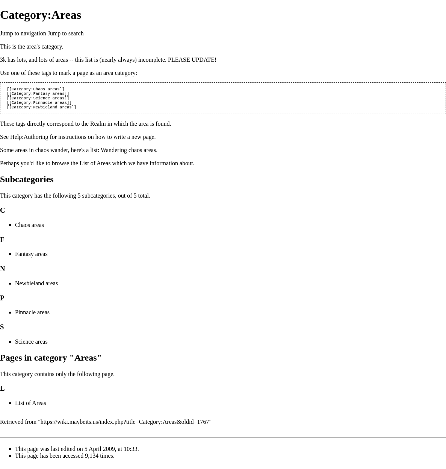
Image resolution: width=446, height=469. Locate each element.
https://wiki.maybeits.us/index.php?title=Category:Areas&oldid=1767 (125, 425)
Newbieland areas (36, 287)
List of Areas (95, 167)
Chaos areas (29, 228)
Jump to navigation (23, 33)
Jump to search (66, 33)
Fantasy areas (31, 257)
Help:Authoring (29, 140)
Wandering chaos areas (128, 154)
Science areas (31, 345)
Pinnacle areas (32, 316)
